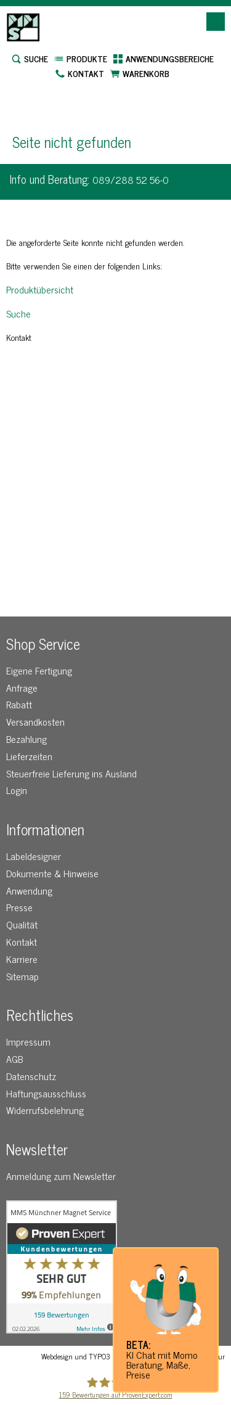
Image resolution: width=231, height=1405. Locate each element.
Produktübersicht (39, 289)
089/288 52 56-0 (130, 179)
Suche (18, 313)
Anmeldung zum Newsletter (61, 1176)
